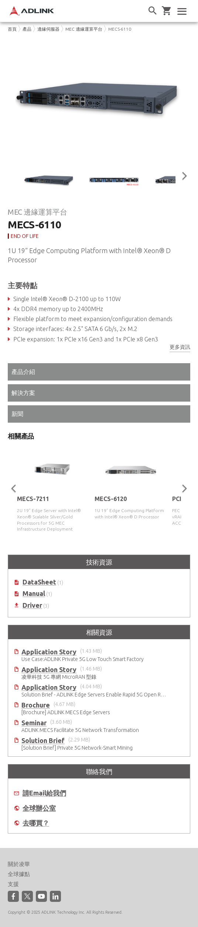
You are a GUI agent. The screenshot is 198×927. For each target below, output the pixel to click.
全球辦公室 (39, 808)
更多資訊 (180, 347)
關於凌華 (19, 864)
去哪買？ (36, 823)
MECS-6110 (119, 29)
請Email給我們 (44, 793)
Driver (32, 605)
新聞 (17, 413)
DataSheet (39, 582)
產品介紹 (23, 371)
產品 (27, 29)
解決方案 (23, 392)
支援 (13, 884)
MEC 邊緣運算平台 (83, 29)
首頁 (12, 29)
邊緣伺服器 (48, 29)
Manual (34, 593)
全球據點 (19, 874)
